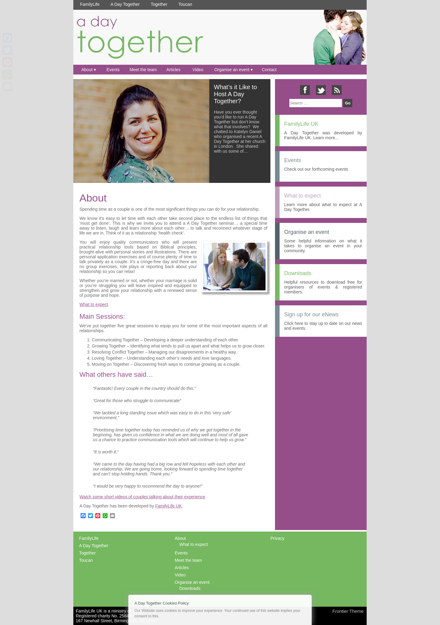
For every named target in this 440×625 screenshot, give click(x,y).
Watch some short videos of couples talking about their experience (142, 496)
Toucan (185, 4)
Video (198, 69)
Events (113, 69)
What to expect (93, 304)
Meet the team (143, 69)
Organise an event (232, 69)
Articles (174, 69)
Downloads (189, 588)
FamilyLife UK (168, 505)
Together (159, 4)
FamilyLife (90, 4)
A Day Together (125, 4)
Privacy (277, 538)
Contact (269, 69)
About (87, 69)
